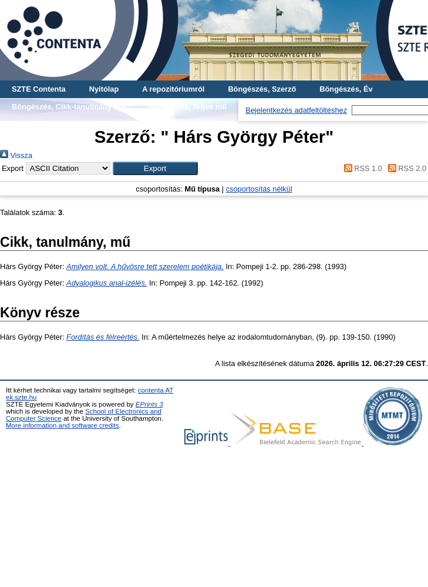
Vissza (16, 155)
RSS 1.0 (361, 168)
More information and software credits (62, 425)
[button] (155, 168)
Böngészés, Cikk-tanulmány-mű (68, 106)
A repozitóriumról (173, 89)
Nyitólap (104, 89)
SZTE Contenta (39, 89)
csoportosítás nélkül (259, 189)
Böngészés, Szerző (262, 89)
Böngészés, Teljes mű (188, 106)
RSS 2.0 (405, 168)
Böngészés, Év (345, 89)
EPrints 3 (149, 404)
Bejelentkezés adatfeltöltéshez (296, 110)
